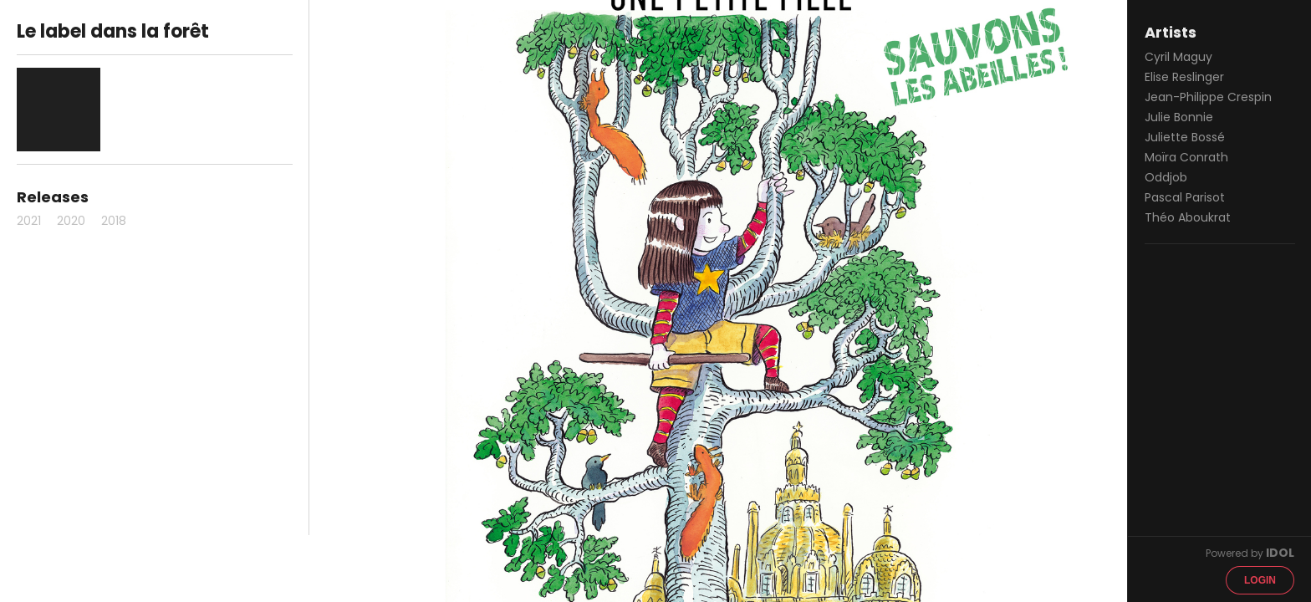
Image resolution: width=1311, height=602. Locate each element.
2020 (71, 220)
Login (1260, 580)
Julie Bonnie (1179, 117)
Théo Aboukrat (1188, 217)
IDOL (1280, 552)
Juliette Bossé (1185, 137)
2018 (113, 220)
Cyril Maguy (1178, 56)
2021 (29, 220)
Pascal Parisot (1185, 197)
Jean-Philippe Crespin (1208, 97)
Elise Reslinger (1184, 77)
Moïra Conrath (1186, 157)
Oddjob (1166, 177)
